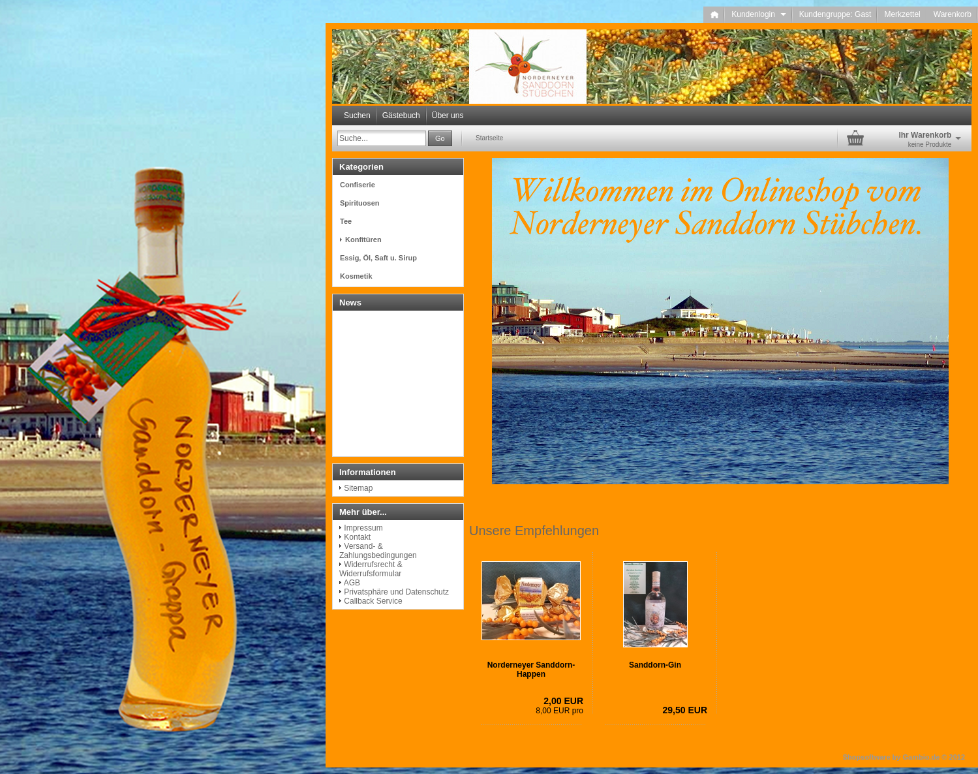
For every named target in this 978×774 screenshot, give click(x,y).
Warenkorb (952, 14)
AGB (352, 582)
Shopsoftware (867, 757)
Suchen (357, 115)
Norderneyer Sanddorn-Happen (531, 669)
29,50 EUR (685, 710)
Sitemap (358, 488)
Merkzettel (902, 14)
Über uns (448, 115)
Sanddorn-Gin (655, 665)
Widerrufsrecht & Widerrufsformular (371, 569)
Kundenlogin (758, 14)
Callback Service (373, 601)
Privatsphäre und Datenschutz (396, 591)
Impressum (363, 528)
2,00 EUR (563, 701)
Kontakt (357, 537)
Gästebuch (401, 115)
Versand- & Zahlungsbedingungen (378, 551)
